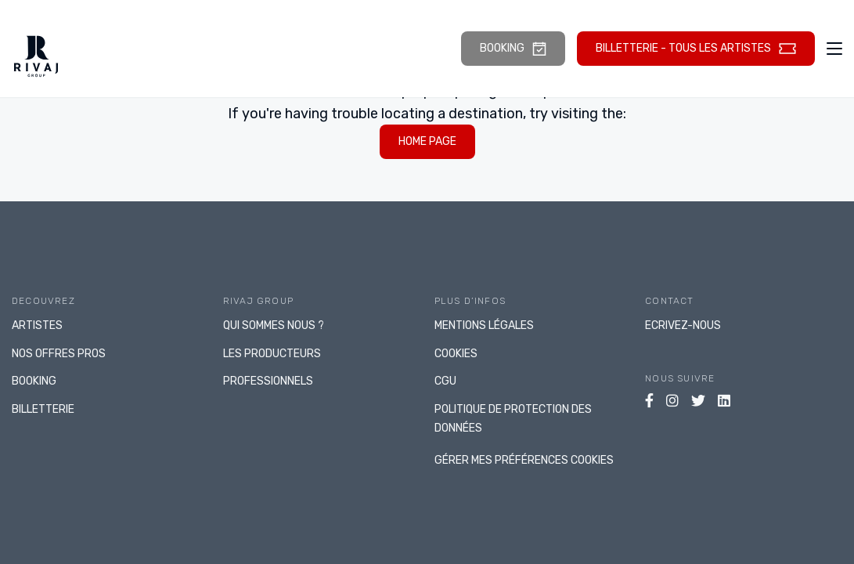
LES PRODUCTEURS (272, 353)
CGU (445, 381)
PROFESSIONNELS (268, 381)
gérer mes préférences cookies (524, 460)
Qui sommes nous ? (273, 325)
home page (427, 141)
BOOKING (34, 381)
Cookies (455, 353)
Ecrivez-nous (683, 325)
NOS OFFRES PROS (59, 353)
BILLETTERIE (43, 409)
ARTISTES (37, 325)
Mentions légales (484, 325)
